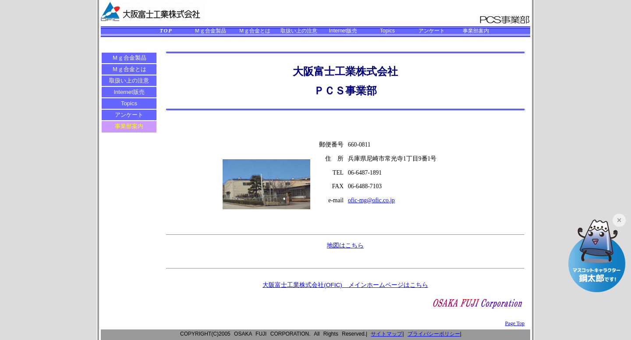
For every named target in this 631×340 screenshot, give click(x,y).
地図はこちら (345, 245)
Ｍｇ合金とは (254, 31)
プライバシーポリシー (434, 334)
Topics (387, 31)
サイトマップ (386, 334)
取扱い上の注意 (298, 31)
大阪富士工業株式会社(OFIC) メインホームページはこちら (345, 285)
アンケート (431, 31)
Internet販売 (343, 31)
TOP (166, 31)
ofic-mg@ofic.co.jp (371, 200)
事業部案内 (476, 31)
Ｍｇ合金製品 (210, 31)
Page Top (515, 323)
